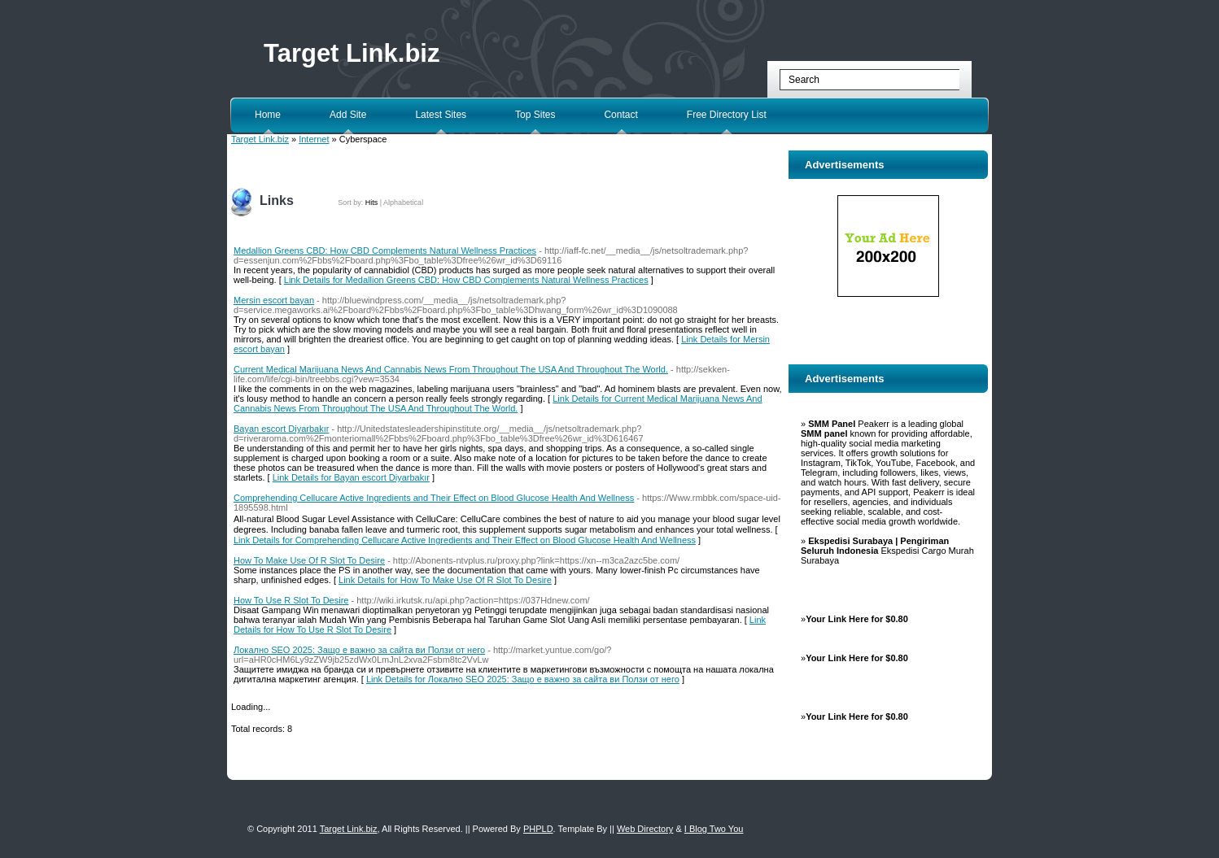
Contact (620, 114)
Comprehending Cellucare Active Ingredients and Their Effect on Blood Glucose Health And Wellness (434, 498)
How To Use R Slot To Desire (291, 600)
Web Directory (645, 829)
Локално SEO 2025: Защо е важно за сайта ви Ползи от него (359, 650)
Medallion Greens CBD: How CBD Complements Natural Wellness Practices (385, 250)
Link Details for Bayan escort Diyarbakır (351, 477)
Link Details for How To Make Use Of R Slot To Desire (445, 580)
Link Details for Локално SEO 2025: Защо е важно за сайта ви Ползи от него (522, 679)
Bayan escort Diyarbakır (281, 428)
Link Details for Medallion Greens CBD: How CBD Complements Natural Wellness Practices (466, 280)
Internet (314, 139)
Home (268, 114)
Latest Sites (440, 114)
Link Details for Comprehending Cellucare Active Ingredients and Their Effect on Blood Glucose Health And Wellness (465, 540)
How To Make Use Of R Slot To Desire (309, 560)
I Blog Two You (714, 829)
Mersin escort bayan (274, 300)
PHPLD (538, 829)
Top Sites (535, 114)
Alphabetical (403, 202)
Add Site (348, 114)
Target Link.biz (351, 53)
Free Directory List (727, 114)
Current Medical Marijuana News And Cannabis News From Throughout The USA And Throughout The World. (451, 369)
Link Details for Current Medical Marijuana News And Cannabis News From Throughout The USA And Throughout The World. (498, 403)
